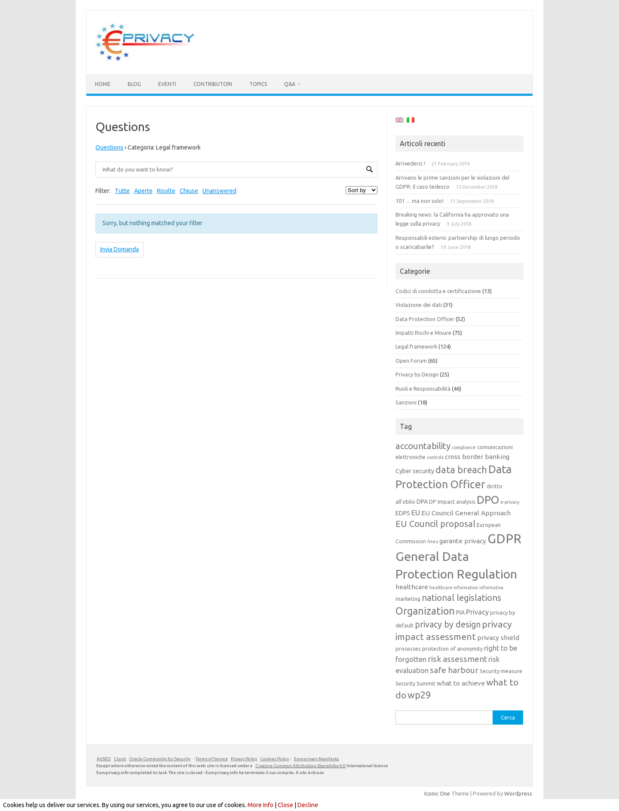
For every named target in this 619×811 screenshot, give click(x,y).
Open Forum (411, 361)
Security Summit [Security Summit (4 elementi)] (415, 683)
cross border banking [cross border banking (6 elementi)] (477, 456)
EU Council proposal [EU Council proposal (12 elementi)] (435, 524)
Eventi (167, 84)
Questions (109, 147)
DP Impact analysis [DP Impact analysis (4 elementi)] (452, 502)
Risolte (166, 190)
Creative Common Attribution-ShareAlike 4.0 (300, 765)
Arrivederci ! (410, 163)
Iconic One (437, 793)
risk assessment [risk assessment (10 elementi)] (457, 659)
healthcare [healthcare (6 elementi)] (411, 587)
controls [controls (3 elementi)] (435, 457)
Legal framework (416, 346)
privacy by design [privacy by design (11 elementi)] (448, 624)
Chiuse (189, 190)
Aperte (143, 190)
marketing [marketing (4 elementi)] (407, 599)
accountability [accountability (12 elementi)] (422, 446)
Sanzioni (406, 402)
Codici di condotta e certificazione (438, 291)
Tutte (122, 190)
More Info (260, 805)
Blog (134, 84)
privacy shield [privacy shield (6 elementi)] (498, 637)
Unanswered (219, 190)
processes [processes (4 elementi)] (408, 649)
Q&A (289, 84)
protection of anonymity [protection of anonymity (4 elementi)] (452, 649)
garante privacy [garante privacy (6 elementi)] (462, 541)
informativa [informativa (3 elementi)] (491, 587)
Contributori (212, 84)
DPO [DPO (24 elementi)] (488, 499)
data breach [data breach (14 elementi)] (461, 470)
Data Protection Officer (424, 319)
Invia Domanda (119, 249)
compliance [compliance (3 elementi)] (464, 447)
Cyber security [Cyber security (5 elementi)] (414, 471)
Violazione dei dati (418, 305)
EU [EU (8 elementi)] (415, 512)
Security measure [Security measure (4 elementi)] (501, 671)
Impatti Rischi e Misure (423, 333)
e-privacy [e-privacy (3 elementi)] (509, 502)
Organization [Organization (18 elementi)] (425, 610)
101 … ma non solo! (419, 201)
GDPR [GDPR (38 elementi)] (504, 539)
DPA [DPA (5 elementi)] (422, 501)
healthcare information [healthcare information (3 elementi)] (453, 587)
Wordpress (518, 793)
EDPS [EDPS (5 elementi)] (402, 513)
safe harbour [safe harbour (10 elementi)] (454, 670)
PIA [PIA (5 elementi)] (460, 612)
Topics (258, 84)
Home (102, 84)
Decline (307, 805)
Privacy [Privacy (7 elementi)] (477, 612)
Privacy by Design (416, 374)
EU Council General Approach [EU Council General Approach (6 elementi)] (466, 513)
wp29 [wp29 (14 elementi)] (419, 695)
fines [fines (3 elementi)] (432, 541)
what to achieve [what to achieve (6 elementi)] (461, 683)
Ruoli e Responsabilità (422, 389)
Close (285, 805)
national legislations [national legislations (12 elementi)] (461, 598)
